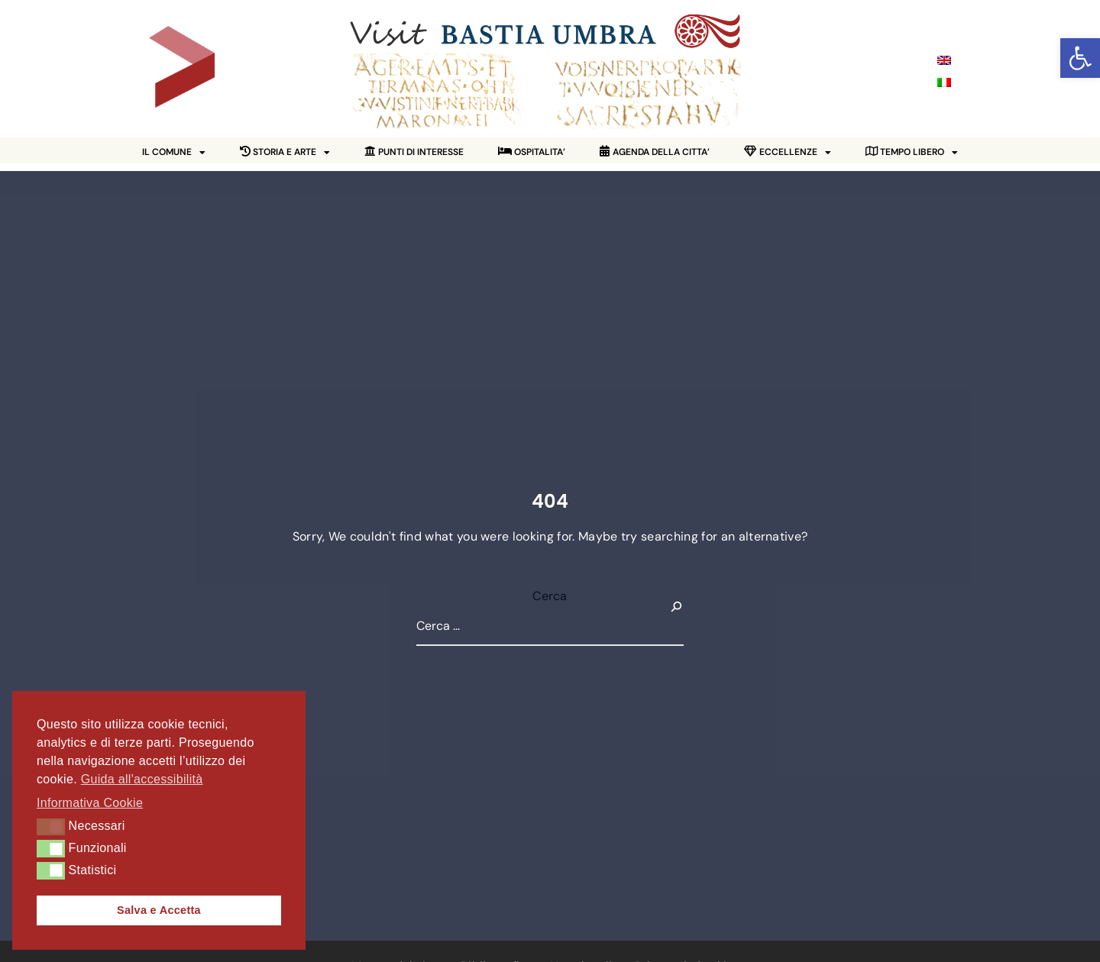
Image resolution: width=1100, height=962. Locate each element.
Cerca (550, 596)
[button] (51, 826)
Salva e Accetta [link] (159, 910)
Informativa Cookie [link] (90, 802)
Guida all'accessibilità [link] (142, 779)
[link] (1080, 58)
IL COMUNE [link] (173, 152)
